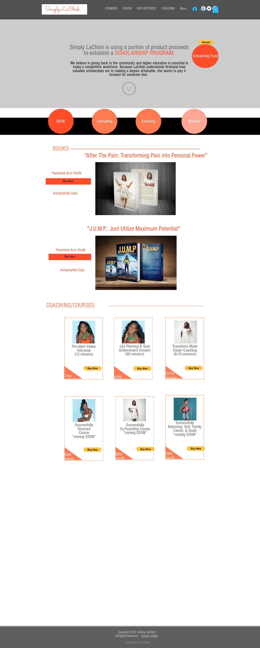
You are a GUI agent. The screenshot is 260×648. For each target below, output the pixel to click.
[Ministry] (194, 121)
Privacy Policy (149, 636)
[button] (215, 9)
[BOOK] (61, 121)
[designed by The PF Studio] (137, 642)
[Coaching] (148, 121)
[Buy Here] (68, 181)
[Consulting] (104, 121)
